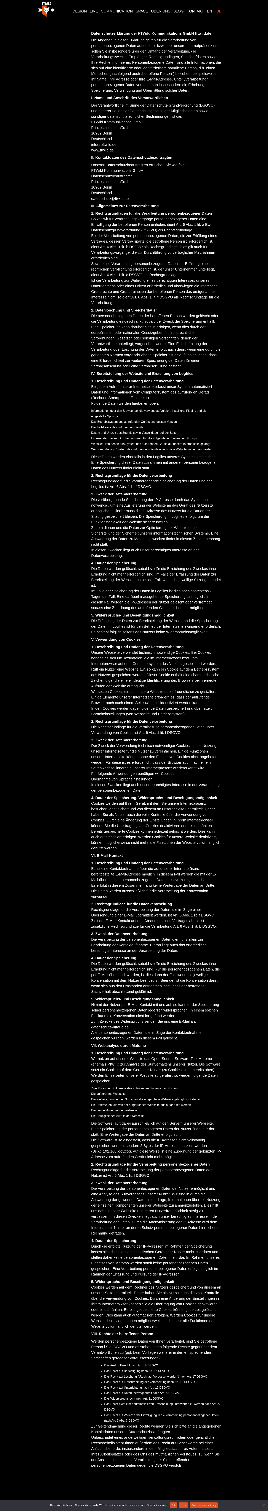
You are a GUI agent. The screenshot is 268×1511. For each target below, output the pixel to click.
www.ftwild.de (102, 150)
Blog (178, 11)
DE (218, 11)
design (80, 11)
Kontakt (195, 11)
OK (173, 1505)
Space (142, 11)
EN (209, 11)
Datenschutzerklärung (204, 1505)
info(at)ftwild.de (104, 145)
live (94, 11)
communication (117, 11)
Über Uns (160, 11)
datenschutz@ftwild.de (110, 199)
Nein (183, 1505)
